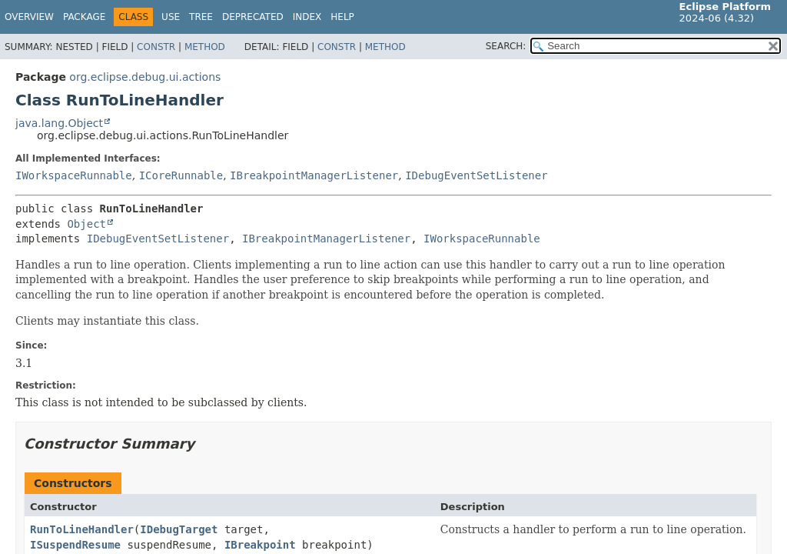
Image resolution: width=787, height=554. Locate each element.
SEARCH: (506, 46)
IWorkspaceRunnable (73, 175)
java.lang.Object (59, 123)
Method (204, 47)
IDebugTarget (179, 529)
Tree (201, 17)
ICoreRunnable (181, 175)
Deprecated (253, 17)
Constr (156, 47)
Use (170, 17)
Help (342, 17)
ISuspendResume (75, 545)
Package (84, 17)
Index (307, 17)
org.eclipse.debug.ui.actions (145, 77)
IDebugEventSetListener (476, 175)
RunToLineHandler (82, 529)
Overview (29, 17)
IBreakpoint (260, 545)
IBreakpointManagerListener (314, 175)
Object (86, 224)
